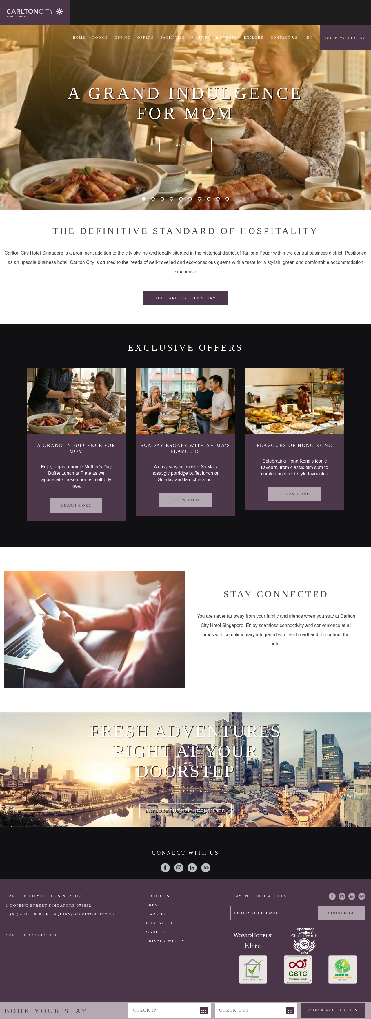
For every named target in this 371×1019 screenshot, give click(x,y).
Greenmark (252, 969)
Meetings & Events (214, 38)
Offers (145, 38)
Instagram (178, 867)
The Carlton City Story (185, 298)
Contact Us (284, 38)
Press (153, 905)
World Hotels (252, 940)
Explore (253, 38)
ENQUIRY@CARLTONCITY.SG (82, 914)
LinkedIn (192, 867)
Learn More (186, 145)
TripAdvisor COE (304, 940)
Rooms (100, 38)
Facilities (173, 38)
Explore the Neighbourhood (185, 810)
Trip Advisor (205, 867)
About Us (157, 896)
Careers (156, 932)
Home (79, 38)
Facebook (165, 867)
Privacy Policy (165, 941)
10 (228, 199)
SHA (342, 969)
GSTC (297, 969)
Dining (122, 38)
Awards (155, 914)
